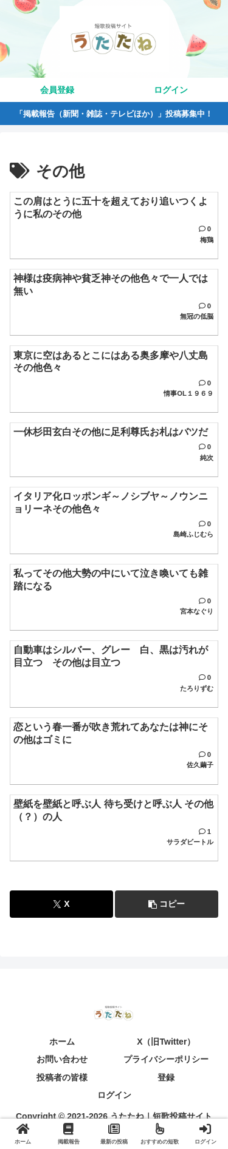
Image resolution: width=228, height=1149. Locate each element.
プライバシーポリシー (166, 1059)
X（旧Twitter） (166, 1041)
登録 (165, 1077)
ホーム (62, 1041)
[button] (166, 904)
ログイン (114, 1095)
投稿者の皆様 (62, 1077)
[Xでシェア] (61, 904)
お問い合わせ (62, 1059)
